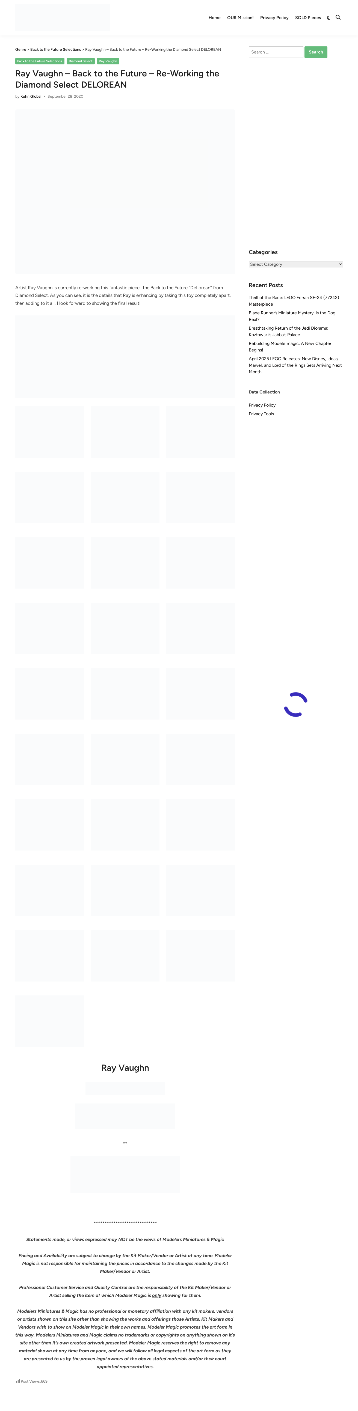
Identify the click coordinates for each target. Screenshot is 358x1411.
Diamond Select (81, 61)
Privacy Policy (274, 17)
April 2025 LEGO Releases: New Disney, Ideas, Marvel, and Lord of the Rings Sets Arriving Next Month (295, 365)
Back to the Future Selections (39, 61)
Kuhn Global (30, 96)
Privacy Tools (261, 413)
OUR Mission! (240, 17)
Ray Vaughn (108, 61)
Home (215, 17)
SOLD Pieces (308, 17)
